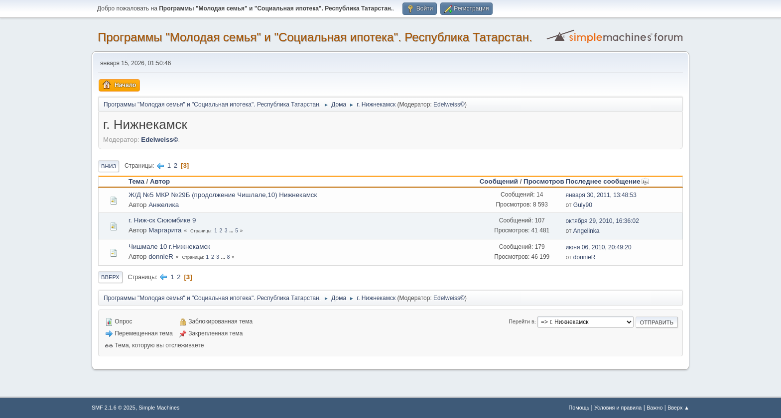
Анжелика (163, 205)
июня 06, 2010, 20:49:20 (599, 247)
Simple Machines (158, 408)
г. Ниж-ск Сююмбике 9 (162, 220)
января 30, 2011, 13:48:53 (601, 195)
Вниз (108, 166)
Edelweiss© (449, 104)
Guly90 (582, 205)
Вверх (110, 277)
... (232, 230)
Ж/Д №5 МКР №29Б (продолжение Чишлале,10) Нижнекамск (223, 195)
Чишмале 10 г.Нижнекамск (169, 246)
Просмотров (543, 181)
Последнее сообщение (608, 181)
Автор (160, 181)
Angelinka (586, 230)
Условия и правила (618, 408)
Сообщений (499, 181)
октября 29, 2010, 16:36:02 (602, 220)
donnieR (160, 256)
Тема (136, 181)
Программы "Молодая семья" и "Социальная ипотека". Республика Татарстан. (315, 37)
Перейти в (521, 322)
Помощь (579, 408)
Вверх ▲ (678, 408)
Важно (654, 408)
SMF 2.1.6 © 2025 (113, 408)
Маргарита (164, 230)
